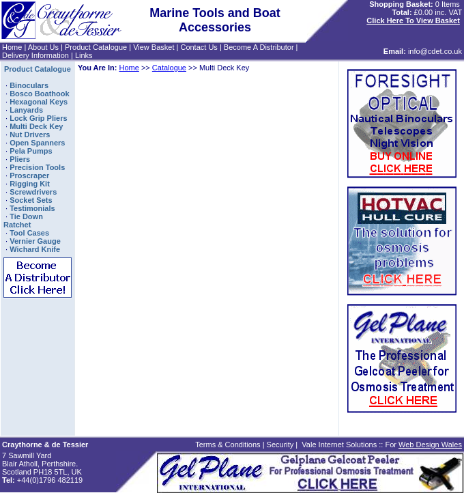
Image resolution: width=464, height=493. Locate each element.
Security (280, 444)
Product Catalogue (96, 47)
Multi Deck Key (36, 126)
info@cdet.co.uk (435, 51)
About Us (43, 47)
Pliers (20, 159)
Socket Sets (31, 200)
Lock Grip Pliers (38, 118)
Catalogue (169, 68)
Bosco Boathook (39, 93)
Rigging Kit (30, 184)
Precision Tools (37, 167)
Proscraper (29, 175)
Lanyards (26, 110)
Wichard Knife (35, 249)
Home (12, 47)
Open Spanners (37, 143)
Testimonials (32, 208)
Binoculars (29, 85)
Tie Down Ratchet (23, 220)
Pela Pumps (31, 151)
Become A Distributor (259, 47)
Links (84, 55)
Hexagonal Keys (39, 102)
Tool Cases (29, 233)
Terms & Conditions (227, 444)
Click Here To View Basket (413, 20)
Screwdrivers (33, 192)
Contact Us (198, 47)
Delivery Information (35, 55)
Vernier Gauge (35, 241)
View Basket (153, 47)
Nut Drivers (30, 134)
